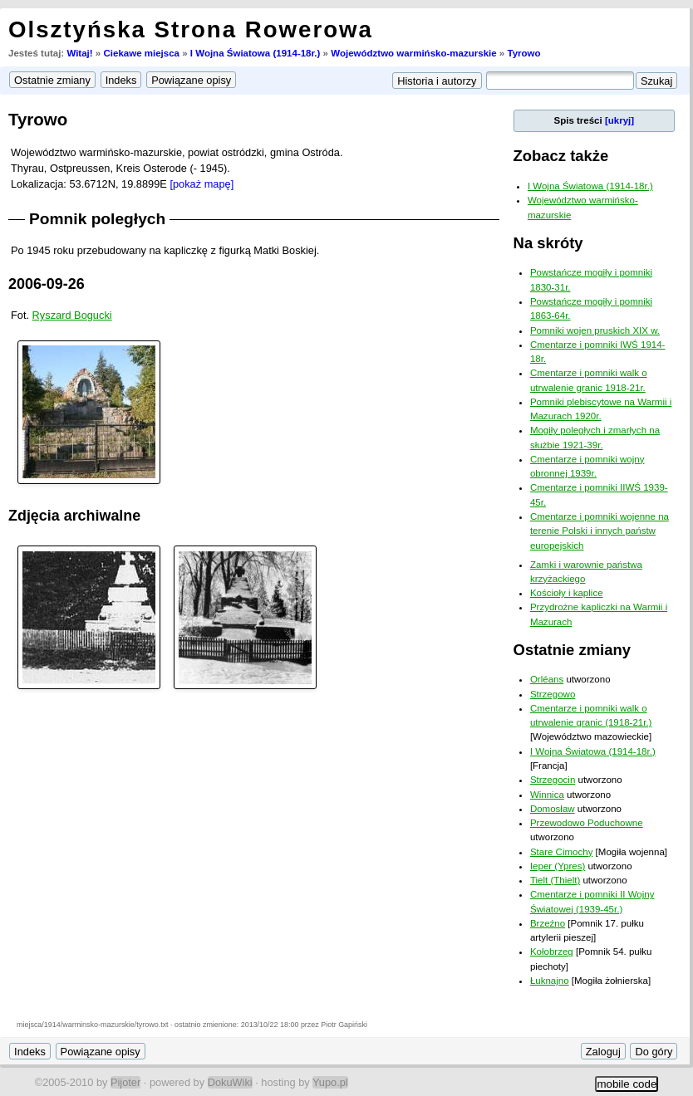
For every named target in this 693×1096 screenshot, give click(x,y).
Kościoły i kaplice (566, 593)
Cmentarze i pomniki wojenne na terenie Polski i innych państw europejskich (599, 530)
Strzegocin (552, 780)
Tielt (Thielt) (555, 880)
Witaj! (79, 53)
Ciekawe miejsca (141, 53)
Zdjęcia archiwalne (74, 515)
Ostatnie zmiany (572, 649)
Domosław (552, 809)
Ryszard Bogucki (72, 315)
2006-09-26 (46, 284)
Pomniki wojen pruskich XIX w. (595, 330)
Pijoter (125, 1082)
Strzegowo (552, 694)
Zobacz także (561, 155)
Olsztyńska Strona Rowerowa (190, 29)
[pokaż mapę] (201, 184)
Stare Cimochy (561, 852)
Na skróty (548, 243)
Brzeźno (547, 923)
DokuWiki (230, 1082)
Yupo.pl (330, 1082)
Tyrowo (523, 53)
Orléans (546, 679)
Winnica (547, 795)
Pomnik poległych (97, 219)
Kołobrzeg (551, 952)
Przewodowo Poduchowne (586, 823)
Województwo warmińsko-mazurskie (413, 53)
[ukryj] (619, 120)
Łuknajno (549, 981)
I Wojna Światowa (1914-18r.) (255, 53)
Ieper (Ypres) (557, 866)
